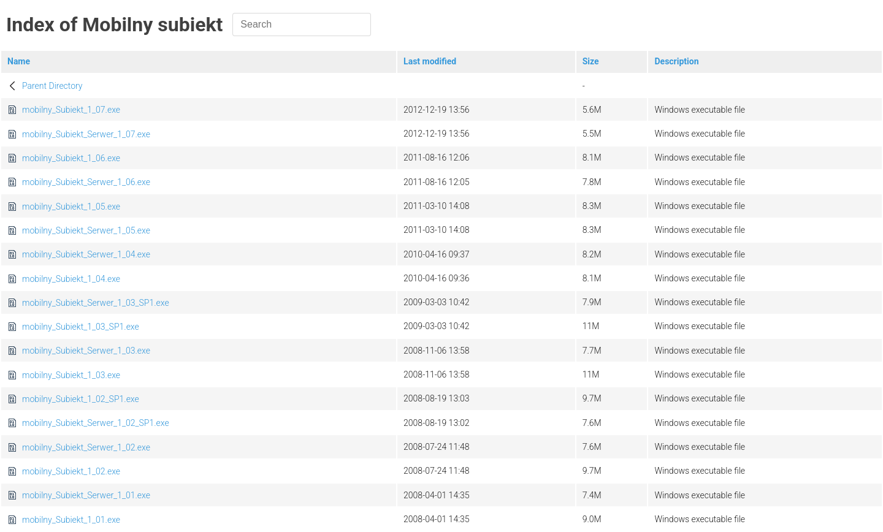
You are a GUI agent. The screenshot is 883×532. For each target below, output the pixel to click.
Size (591, 61)
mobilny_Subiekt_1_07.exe (71, 110)
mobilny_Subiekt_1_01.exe (71, 520)
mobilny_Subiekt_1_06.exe (71, 158)
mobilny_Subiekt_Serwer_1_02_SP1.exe (95, 423)
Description (676, 61)
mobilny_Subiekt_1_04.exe (71, 279)
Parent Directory (52, 86)
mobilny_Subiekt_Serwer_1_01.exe (86, 495)
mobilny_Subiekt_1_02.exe (71, 471)
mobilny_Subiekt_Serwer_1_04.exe (86, 254)
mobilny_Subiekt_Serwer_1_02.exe (86, 447)
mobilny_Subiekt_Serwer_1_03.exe (86, 350)
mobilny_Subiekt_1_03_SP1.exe (80, 327)
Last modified (429, 61)
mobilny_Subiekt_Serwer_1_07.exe (86, 134)
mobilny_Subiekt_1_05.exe (71, 206)
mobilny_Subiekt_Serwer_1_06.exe (86, 182)
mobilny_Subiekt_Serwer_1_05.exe (86, 230)
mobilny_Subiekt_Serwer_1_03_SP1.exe (95, 303)
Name (18, 61)
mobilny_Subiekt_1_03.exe (71, 375)
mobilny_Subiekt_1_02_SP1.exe (80, 399)
